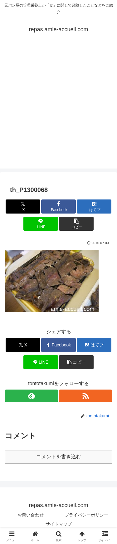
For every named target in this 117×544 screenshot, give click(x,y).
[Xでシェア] (23, 206)
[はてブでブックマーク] (94, 206)
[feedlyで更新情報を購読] (31, 396)
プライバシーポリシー (86, 514)
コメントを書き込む (58, 456)
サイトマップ (59, 523)
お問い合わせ (30, 514)
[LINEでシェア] (40, 224)
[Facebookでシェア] (58, 206)
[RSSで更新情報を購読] (85, 396)
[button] (76, 224)
